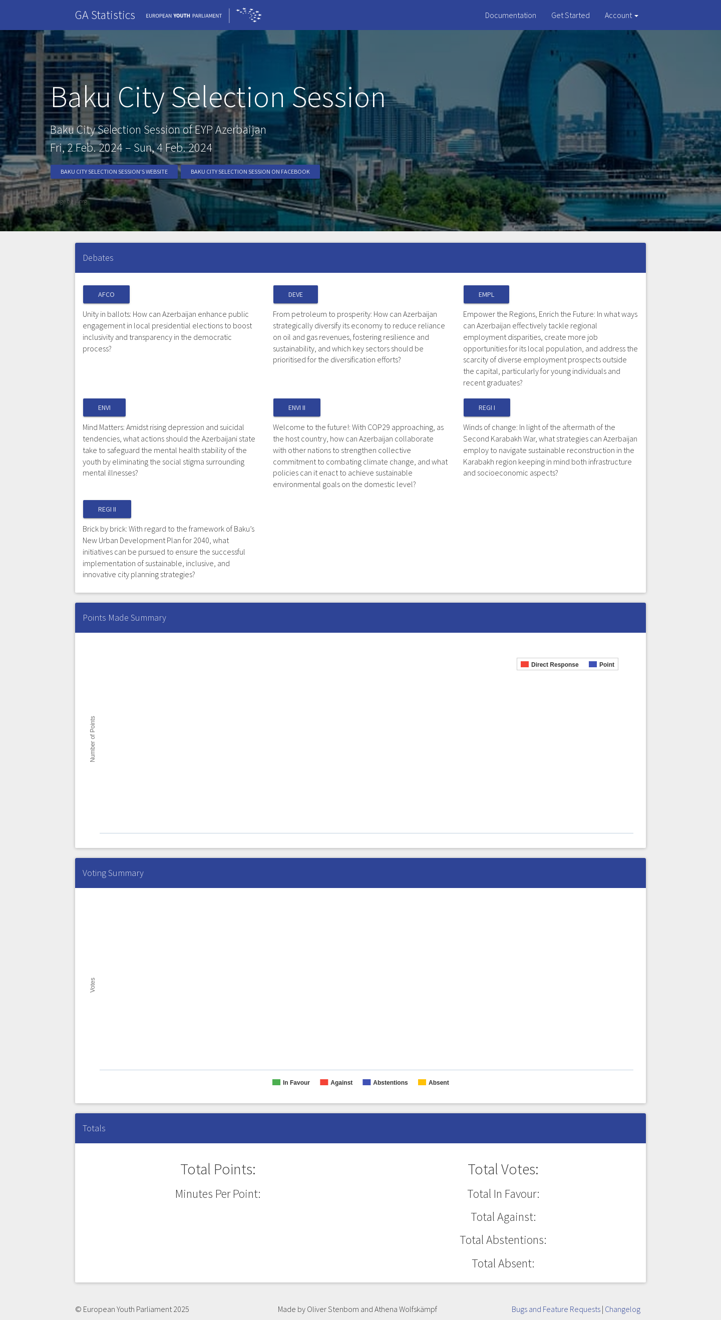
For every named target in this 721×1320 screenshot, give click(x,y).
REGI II (107, 509)
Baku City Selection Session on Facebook (250, 171)
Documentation (510, 15)
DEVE (295, 294)
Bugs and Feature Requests (556, 1309)
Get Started (570, 15)
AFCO (106, 294)
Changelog (622, 1309)
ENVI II (296, 407)
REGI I (487, 407)
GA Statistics (105, 15)
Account (621, 15)
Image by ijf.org (68, 201)
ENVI (104, 407)
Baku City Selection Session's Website (114, 171)
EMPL (486, 294)
